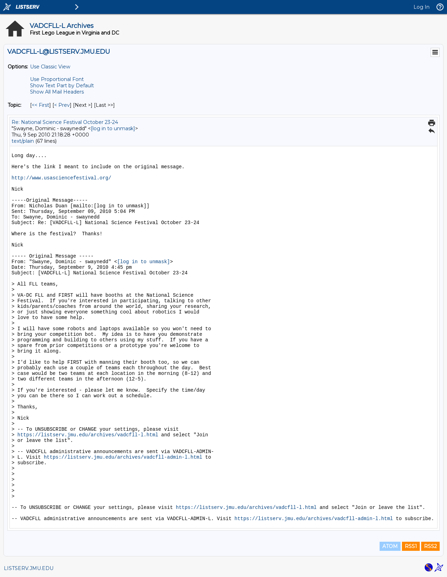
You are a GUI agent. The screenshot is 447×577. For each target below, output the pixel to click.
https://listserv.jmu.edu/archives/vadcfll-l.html (87, 435)
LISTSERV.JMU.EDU (28, 568)
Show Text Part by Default (62, 85)
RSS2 (430, 546)
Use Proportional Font (57, 79)
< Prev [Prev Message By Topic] (62, 105)
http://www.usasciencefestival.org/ (61, 178)
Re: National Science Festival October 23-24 (65, 122)
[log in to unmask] (113, 128)
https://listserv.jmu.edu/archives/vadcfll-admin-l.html (123, 457)
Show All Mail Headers (57, 92)
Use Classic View (50, 67)
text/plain (23, 141)
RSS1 (411, 546)
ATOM (390, 546)
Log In (421, 7)
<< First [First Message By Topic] (40, 105)
